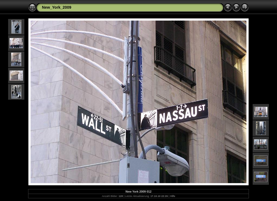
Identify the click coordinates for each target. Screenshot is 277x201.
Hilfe (172, 195)
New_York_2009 (56, 7)
